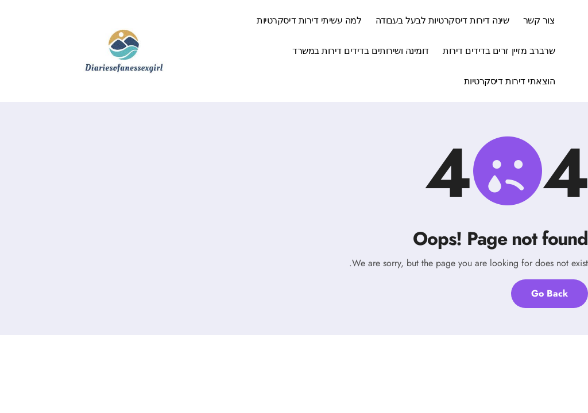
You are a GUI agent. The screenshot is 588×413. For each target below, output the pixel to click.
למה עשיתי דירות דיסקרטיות (309, 20)
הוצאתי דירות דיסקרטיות (509, 81)
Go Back (549, 293)
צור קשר (539, 20)
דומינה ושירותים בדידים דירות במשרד (360, 50)
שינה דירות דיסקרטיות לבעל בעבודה (442, 20)
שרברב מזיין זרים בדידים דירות (499, 50)
